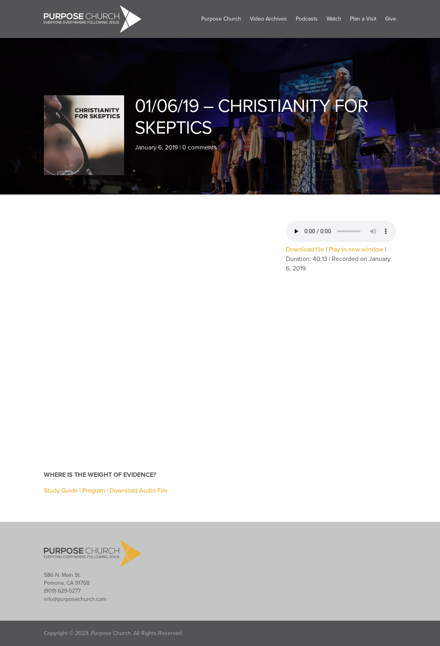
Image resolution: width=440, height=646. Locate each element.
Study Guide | (63, 491)
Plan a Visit (363, 18)
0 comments (199, 147)
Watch (334, 18)
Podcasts (307, 18)
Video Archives (268, 18)
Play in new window (356, 249)
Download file (305, 249)
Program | (96, 491)
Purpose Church (221, 18)
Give (390, 18)
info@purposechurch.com (75, 599)
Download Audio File (139, 491)
